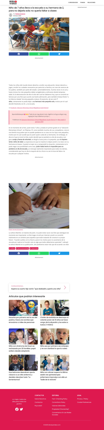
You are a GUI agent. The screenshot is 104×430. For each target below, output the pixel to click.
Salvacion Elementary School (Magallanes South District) (38, 120)
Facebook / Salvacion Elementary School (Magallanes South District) (29, 108)
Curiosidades (73, 2)
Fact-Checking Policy (59, 399)
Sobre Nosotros (40, 399)
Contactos (38, 402)
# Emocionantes (22, 248)
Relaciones (91, 2)
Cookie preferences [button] (84, 402)
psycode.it (38, 406)
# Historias (34, 248)
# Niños (12, 248)
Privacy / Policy (82, 399)
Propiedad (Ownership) (60, 409)
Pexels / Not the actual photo (16, 229)
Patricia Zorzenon (20, 14)
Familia (82, 2)
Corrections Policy (58, 402)
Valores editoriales (58, 406)
